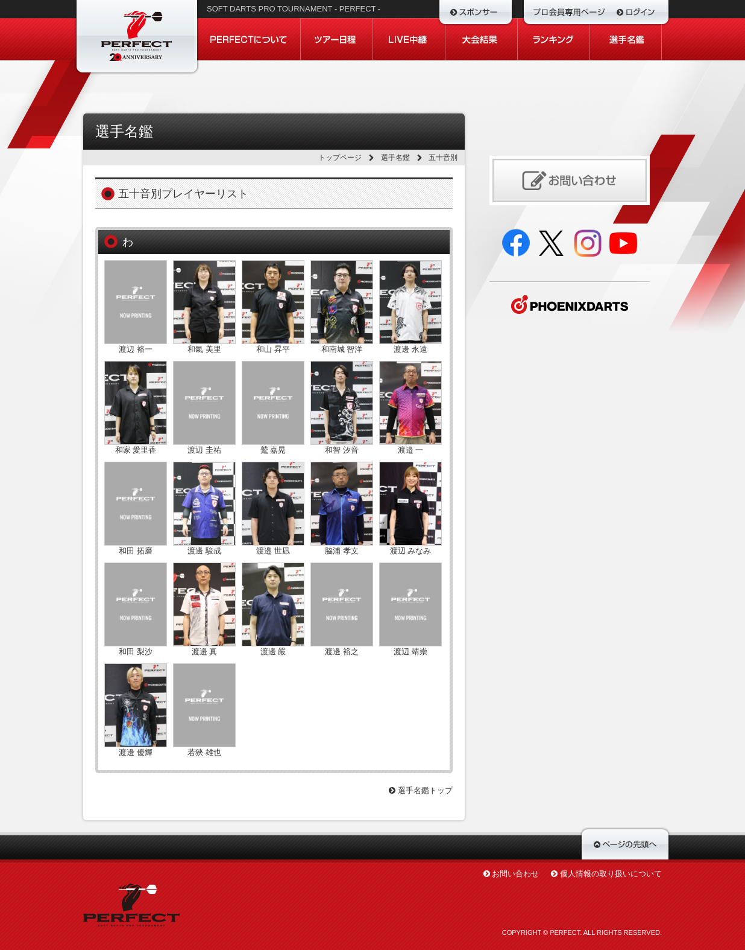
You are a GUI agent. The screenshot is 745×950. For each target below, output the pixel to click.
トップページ (340, 157)
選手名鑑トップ (421, 790)
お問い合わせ (515, 873)
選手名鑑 (395, 157)
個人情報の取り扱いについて (611, 873)
